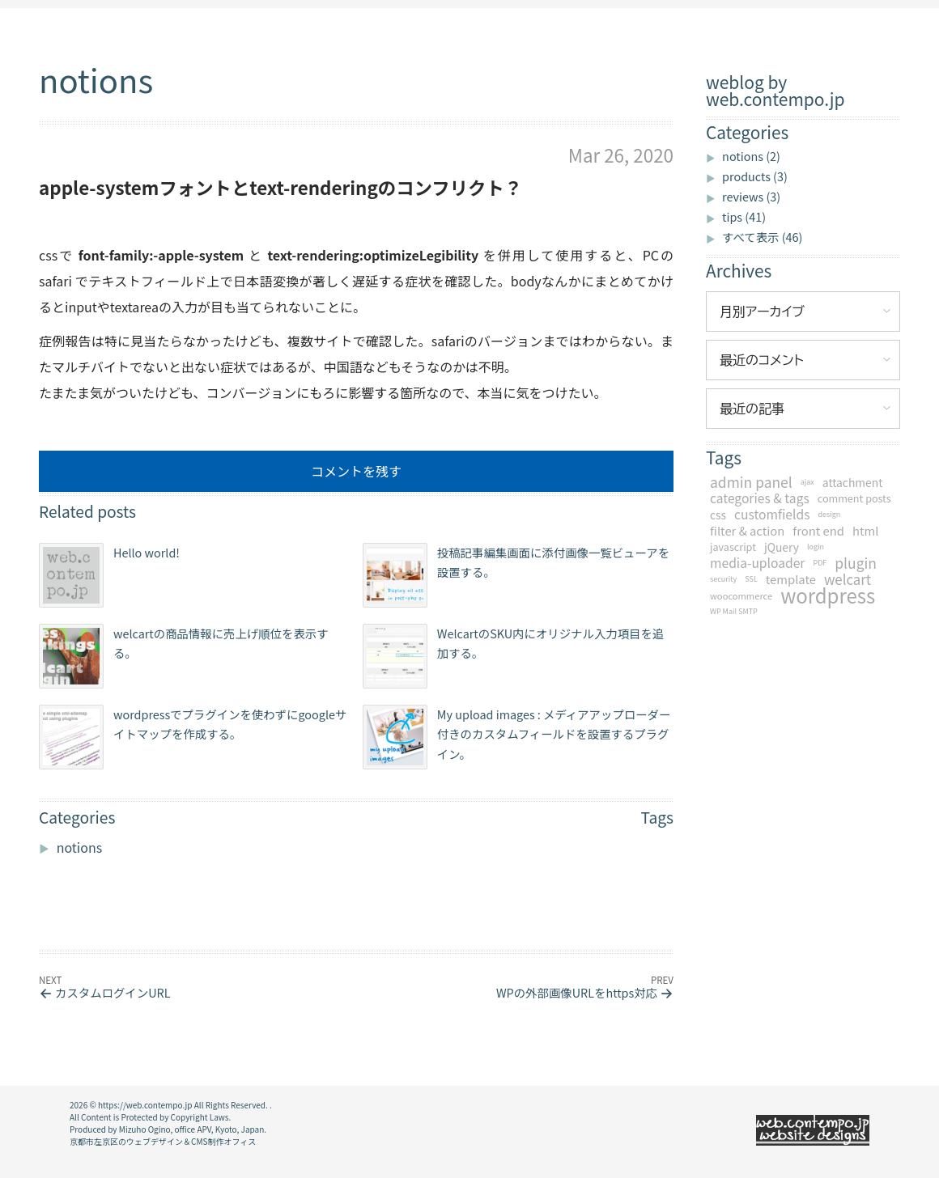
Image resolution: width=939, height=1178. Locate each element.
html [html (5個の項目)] (865, 531)
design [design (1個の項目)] (829, 514)
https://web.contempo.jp (145, 1105)
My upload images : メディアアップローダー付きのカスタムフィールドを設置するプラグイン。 (517, 737)
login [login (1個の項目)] (815, 546)
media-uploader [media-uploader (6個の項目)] (757, 563)
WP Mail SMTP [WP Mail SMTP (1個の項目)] (734, 611)
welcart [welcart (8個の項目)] (847, 579)
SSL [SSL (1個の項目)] (751, 579)
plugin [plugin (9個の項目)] (856, 563)
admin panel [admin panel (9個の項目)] (751, 482)
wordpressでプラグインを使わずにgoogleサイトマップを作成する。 (192, 737)
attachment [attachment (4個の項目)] (852, 482)
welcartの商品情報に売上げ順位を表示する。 (184, 656)
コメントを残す (356, 471)
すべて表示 (762, 236)
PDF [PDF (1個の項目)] (819, 562)
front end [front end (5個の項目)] (818, 531)
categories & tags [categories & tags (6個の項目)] (759, 498)
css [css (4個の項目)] (718, 514)
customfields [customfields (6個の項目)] (771, 514)
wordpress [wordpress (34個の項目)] (827, 595)
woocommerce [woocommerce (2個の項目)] (741, 595)
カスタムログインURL (112, 992)
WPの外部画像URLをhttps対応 (576, 992)
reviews (751, 196)
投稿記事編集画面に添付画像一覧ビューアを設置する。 (516, 575)
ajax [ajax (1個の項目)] (807, 482)
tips (744, 216)
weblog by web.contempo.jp (775, 91)
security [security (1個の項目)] (723, 579)
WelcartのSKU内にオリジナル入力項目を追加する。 (513, 656)
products (755, 175)
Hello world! (109, 575)
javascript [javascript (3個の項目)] (733, 546)
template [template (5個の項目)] (791, 579)
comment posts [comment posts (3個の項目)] (854, 498)
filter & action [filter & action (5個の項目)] (747, 531)
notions (751, 155)
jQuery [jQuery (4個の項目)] (781, 547)
